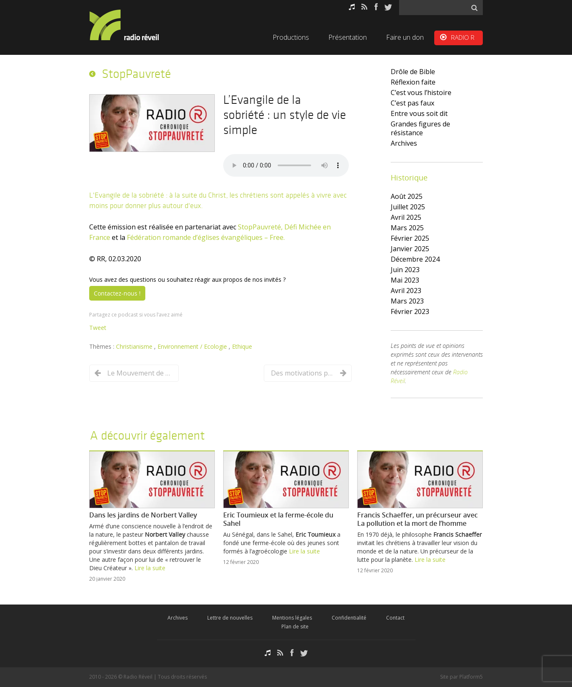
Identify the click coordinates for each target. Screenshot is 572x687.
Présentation (347, 37)
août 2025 (407, 196)
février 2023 (410, 311)
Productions (291, 37)
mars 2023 (407, 301)
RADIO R (462, 37)
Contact (395, 617)
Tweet (97, 328)
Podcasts (352, 7)
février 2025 (410, 238)
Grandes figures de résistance (420, 128)
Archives (404, 143)
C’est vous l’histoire (421, 92)
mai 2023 (405, 280)
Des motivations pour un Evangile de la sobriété (302, 373)
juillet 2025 (408, 206)
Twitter (388, 7)
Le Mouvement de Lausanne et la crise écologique (138, 373)
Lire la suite (149, 568)
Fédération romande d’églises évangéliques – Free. (206, 237)
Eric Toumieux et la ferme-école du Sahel (278, 519)
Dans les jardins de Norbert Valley (143, 515)
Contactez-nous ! (117, 293)
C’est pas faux (412, 103)
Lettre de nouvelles (230, 617)
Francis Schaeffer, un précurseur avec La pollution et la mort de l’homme (417, 519)
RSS (364, 7)
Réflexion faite (413, 82)
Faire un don (405, 37)
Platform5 (471, 676)
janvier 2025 (410, 248)
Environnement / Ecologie (193, 346)
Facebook (376, 7)
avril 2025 (406, 217)
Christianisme (135, 346)
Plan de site (295, 626)
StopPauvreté (136, 73)
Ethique (242, 346)
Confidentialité (349, 617)
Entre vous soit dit (419, 113)
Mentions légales (292, 617)
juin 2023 (405, 269)
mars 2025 (407, 227)
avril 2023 (406, 290)
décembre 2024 (415, 259)
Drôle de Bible (413, 71)
